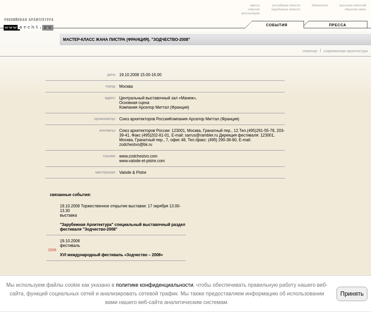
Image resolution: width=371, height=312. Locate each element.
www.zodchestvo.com (138, 156)
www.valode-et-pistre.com (142, 160)
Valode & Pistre (132, 172)
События (276, 25)
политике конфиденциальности (154, 285)
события (254, 9)
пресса (255, 5)
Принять (352, 293)
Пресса (337, 25)
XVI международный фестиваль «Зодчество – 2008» (111, 255)
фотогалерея (251, 13)
